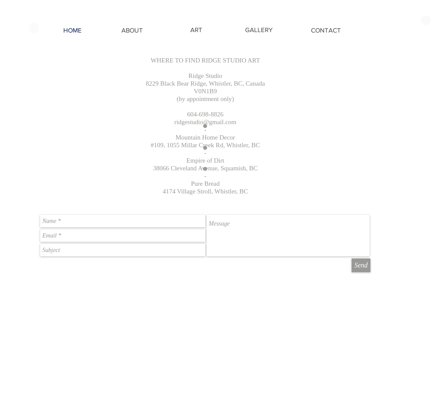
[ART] (196, 29)
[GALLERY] (259, 29)
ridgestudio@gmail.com (205, 122)
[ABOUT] (132, 30)
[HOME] (72, 30)
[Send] (361, 265)
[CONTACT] (326, 30)
